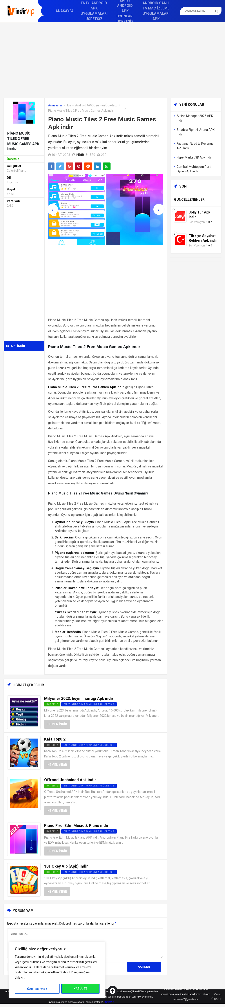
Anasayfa (65, 11)
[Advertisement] (112, 60)
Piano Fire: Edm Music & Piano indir (76, 825)
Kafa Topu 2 (54, 739)
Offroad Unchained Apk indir (70, 779)
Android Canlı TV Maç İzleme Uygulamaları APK (156, 11)
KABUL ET (80, 989)
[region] (57, 970)
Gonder (144, 966)
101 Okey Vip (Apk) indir (66, 866)
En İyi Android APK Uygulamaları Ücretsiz (94, 11)
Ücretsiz (52, 745)
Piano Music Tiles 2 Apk (112, 522)
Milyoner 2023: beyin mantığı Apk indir (78, 698)
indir (80, 155)
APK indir (15, 346)
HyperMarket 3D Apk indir (194, 157)
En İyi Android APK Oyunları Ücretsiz (92, 105)
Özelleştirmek (37, 989)
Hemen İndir (57, 724)
